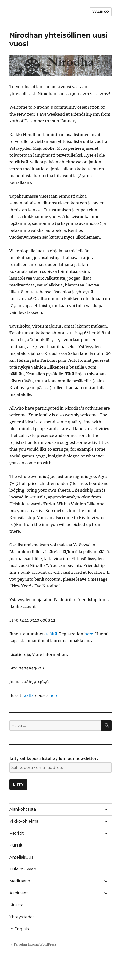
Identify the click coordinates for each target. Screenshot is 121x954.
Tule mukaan (22, 869)
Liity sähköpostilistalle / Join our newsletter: (53, 758)
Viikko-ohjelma (23, 821)
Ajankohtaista (22, 809)
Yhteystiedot (21, 917)
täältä (51, 633)
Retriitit (16, 833)
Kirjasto (16, 905)
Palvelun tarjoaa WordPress (35, 945)
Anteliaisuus (21, 857)
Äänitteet (18, 893)
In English (19, 929)
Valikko (100, 11)
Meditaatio (19, 881)
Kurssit (16, 845)
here (88, 633)
